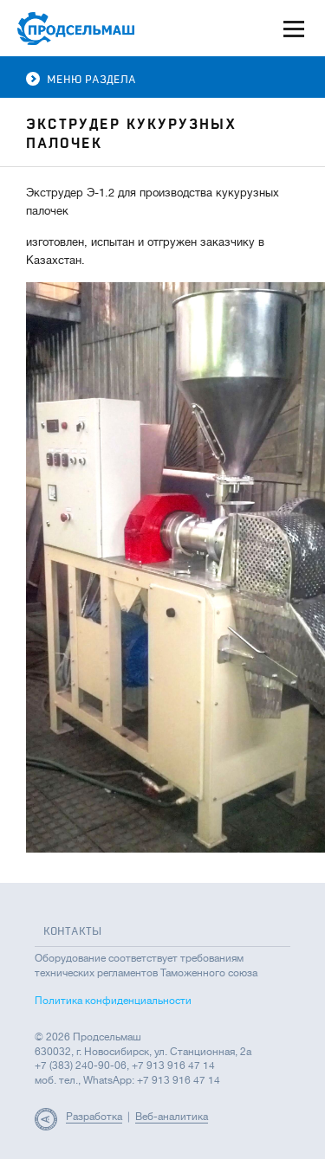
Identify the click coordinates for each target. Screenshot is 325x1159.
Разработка (94, 1117)
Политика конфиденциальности (113, 1001)
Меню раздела (81, 79)
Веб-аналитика (171, 1117)
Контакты (72, 931)
